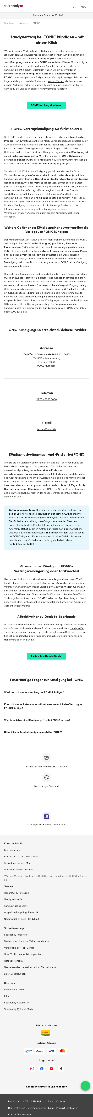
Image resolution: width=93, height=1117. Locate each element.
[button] (73, 6)
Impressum (14, 1101)
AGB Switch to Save (42, 1101)
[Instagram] (32, 1068)
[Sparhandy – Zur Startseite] (13, 6)
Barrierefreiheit (16, 1108)
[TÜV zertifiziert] (46, 816)
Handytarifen (77, 628)
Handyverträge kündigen (53, 88)
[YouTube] (51, 1068)
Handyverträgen (13, 639)
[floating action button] (85, 1094)
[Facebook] (41, 1068)
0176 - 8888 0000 (46, 399)
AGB (25, 1101)
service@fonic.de (46, 429)
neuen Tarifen (56, 81)
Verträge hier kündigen (40, 1108)
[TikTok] (61, 1068)
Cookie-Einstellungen (20, 1114)
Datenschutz (63, 1101)
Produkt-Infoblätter (67, 1108)
